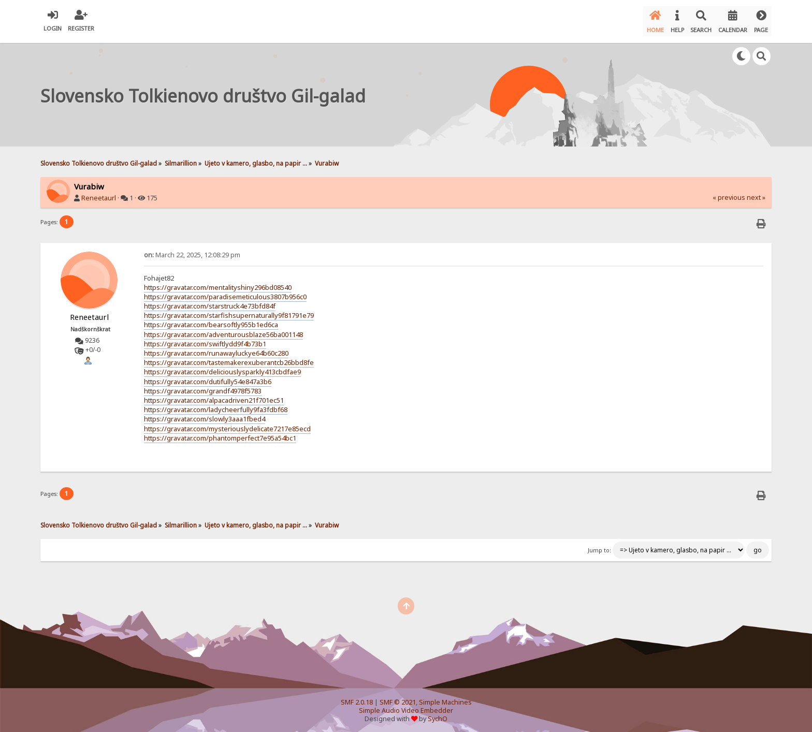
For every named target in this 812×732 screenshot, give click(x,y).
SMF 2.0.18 (357, 698)
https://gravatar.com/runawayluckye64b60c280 (216, 349)
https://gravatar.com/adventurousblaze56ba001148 (223, 329)
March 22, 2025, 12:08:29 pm (192, 250)
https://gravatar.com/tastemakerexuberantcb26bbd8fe (229, 358)
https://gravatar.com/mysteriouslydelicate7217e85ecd (227, 424)
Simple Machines (445, 698)
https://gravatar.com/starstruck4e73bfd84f (210, 301)
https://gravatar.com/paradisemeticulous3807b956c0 (225, 292)
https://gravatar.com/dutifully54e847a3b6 (207, 377)
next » (756, 193)
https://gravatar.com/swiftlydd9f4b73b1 (205, 339)
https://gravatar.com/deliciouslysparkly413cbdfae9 (222, 367)
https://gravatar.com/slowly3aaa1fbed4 (204, 414)
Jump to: (599, 545)
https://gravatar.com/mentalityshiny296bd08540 (218, 283)
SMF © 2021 (398, 698)
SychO (437, 714)
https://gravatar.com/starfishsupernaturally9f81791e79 (229, 311)
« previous (729, 193)
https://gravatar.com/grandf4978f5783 (203, 386)
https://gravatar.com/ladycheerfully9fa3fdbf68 (215, 405)
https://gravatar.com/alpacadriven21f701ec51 (214, 396)
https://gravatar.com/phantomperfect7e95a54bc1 (220, 433)
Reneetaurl (98, 193)
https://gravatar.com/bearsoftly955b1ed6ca (211, 320)
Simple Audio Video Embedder (406, 706)
